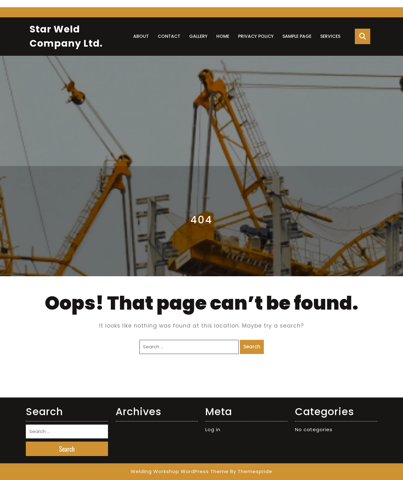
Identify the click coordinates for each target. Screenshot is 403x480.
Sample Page (296, 36)
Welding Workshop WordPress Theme (180, 471)
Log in (212, 429)
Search (251, 346)
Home (222, 36)
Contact (169, 36)
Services (330, 36)
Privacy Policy (256, 36)
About (141, 36)
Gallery (198, 36)
